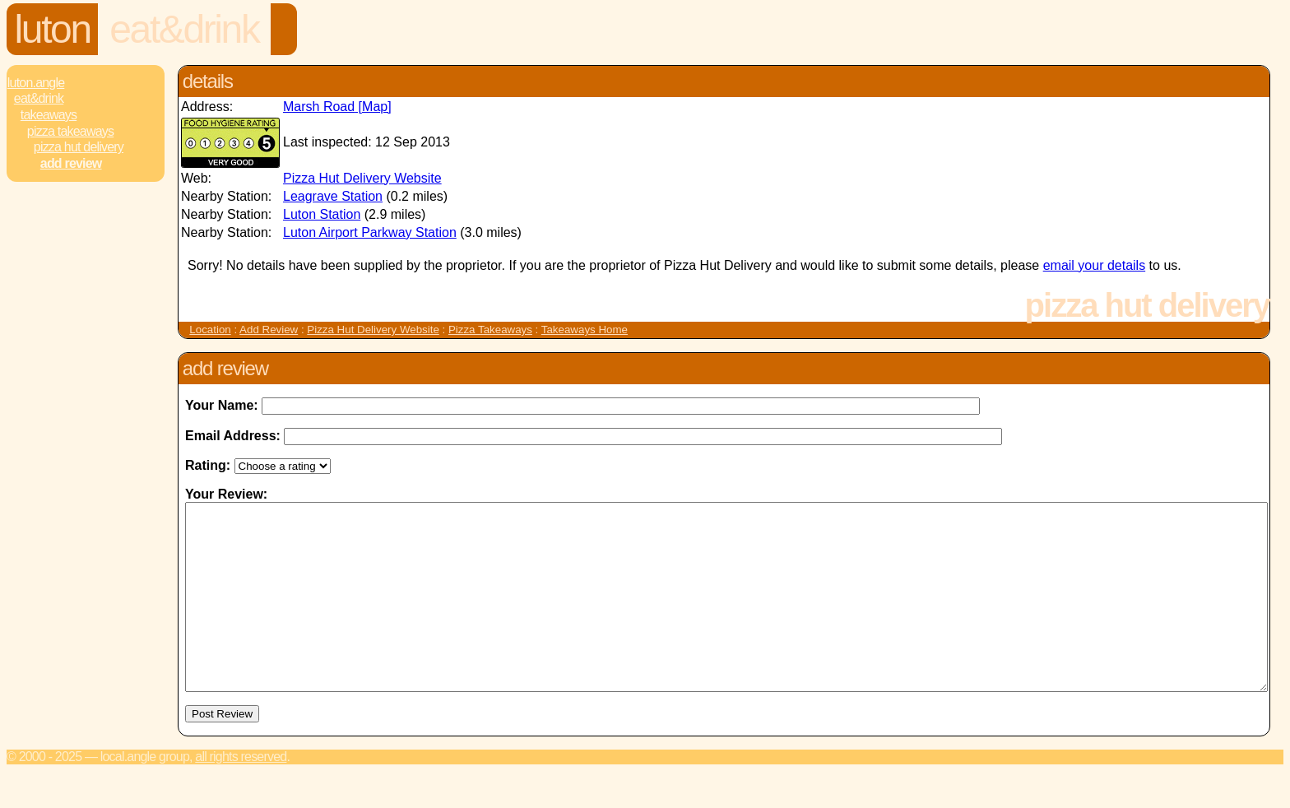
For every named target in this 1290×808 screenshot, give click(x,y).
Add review (71, 163)
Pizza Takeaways (70, 131)
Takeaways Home (584, 329)
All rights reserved (240, 794)
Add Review (268, 329)
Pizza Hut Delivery (78, 147)
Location (209, 329)
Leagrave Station (333, 196)
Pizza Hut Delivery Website (362, 178)
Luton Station (321, 214)
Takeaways (49, 115)
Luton (52, 29)
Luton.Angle (36, 83)
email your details (1094, 265)
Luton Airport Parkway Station (370, 232)
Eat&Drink (183, 29)
